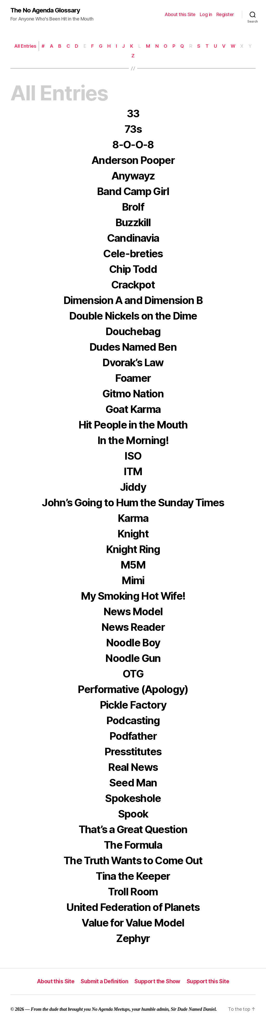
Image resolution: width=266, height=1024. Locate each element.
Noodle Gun (133, 658)
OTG (133, 673)
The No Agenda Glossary (45, 10)
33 (133, 113)
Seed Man (133, 782)
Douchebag (133, 331)
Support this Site (208, 981)
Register (225, 14)
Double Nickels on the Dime (133, 315)
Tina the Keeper (133, 876)
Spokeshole (133, 798)
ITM (133, 471)
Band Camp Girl (133, 191)
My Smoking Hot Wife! (133, 596)
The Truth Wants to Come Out (133, 860)
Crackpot (133, 284)
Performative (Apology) (133, 689)
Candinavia (133, 238)
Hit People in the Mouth (133, 424)
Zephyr (133, 938)
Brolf (133, 206)
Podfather (133, 736)
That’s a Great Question (133, 829)
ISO (132, 455)
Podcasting (133, 720)
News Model (133, 611)
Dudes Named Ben (133, 347)
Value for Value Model (133, 922)
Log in (206, 14)
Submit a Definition (104, 981)
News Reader (133, 627)
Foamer (133, 378)
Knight (133, 533)
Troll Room (133, 891)
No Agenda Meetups (111, 1009)
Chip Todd (133, 269)
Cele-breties (133, 253)
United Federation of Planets (133, 907)
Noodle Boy (133, 642)
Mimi (133, 580)
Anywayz (133, 175)
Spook (133, 813)
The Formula (133, 845)
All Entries (25, 46)
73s (133, 129)
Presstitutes (132, 751)
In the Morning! (133, 440)
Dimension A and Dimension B (133, 300)
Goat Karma (133, 409)
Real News (133, 767)
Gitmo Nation (133, 393)
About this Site (180, 14)
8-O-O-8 (133, 144)
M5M (133, 564)
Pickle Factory (133, 704)
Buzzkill (133, 222)
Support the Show (157, 981)
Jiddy (133, 487)
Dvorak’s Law (132, 362)
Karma (133, 518)
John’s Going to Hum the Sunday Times (133, 502)
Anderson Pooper (133, 160)
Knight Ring (133, 549)
